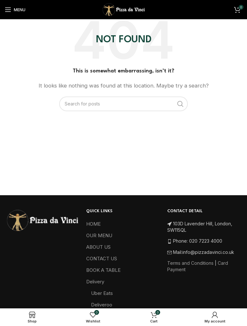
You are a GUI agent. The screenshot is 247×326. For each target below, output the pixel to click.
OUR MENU (99, 235)
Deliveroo (101, 305)
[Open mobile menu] (15, 9)
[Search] (123, 103)
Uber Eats (102, 293)
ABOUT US (98, 247)
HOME (93, 224)
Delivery (95, 282)
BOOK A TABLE (103, 270)
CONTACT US (101, 258)
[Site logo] (123, 9)
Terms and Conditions (190, 263)
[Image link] (42, 220)
